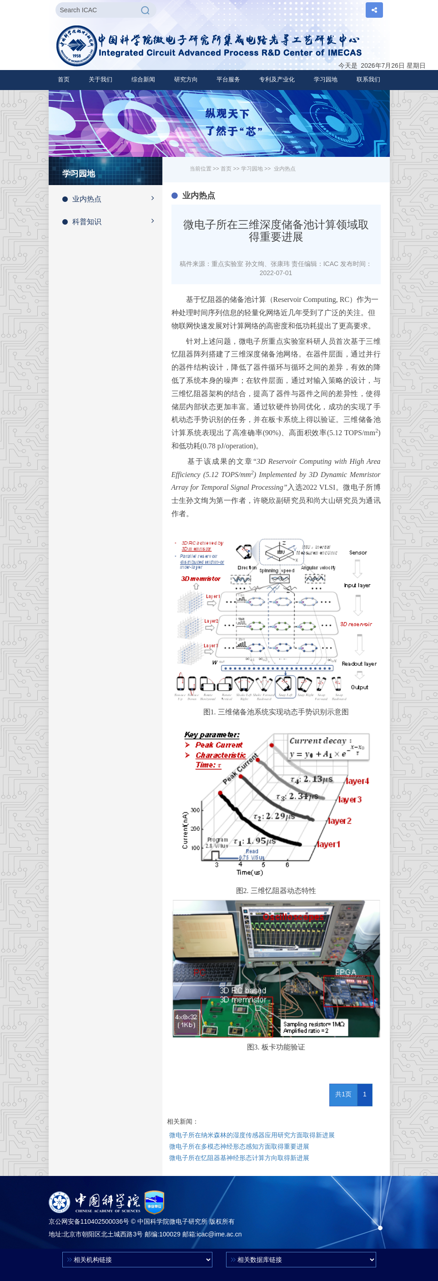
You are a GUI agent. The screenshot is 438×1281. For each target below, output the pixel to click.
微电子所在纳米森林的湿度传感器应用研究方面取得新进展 (252, 1135)
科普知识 (112, 221)
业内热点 (112, 198)
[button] (100, 79)
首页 (64, 79)
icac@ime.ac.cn (219, 1234)
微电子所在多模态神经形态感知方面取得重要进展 (239, 1146)
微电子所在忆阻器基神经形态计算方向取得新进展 (239, 1157)
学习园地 (252, 169)
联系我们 (368, 79)
